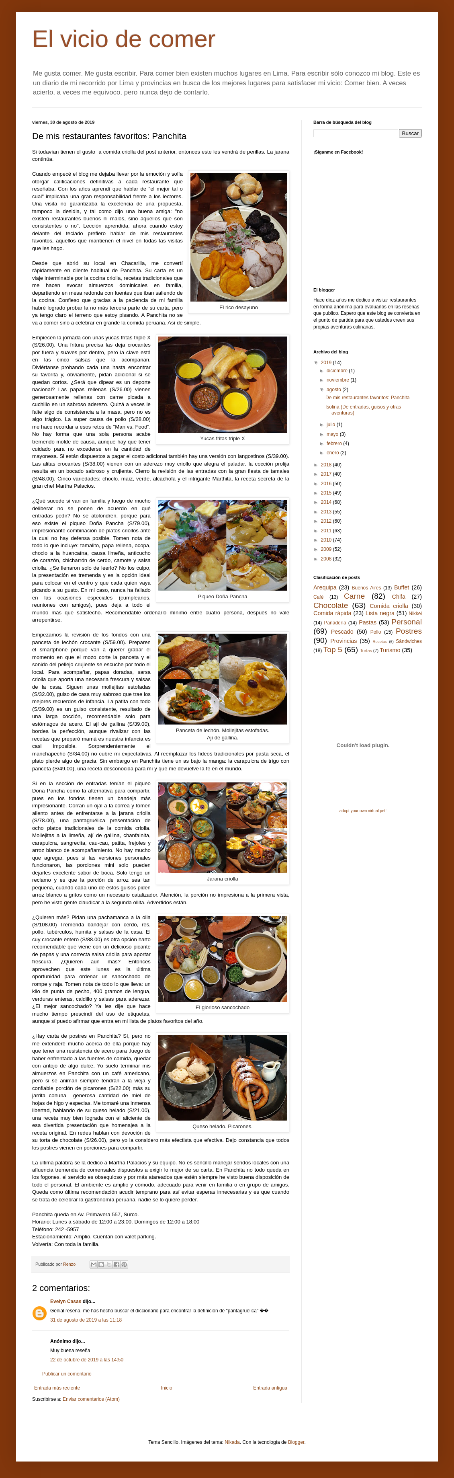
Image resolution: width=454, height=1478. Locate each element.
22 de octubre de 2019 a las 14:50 (86, 1360)
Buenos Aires (366, 588)
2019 (327, 362)
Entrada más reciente (57, 1388)
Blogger (296, 1442)
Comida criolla (389, 606)
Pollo (375, 632)
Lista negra (380, 613)
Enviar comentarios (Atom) (91, 1399)
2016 (327, 484)
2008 (327, 559)
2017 (327, 474)
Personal (406, 622)
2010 (327, 540)
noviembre (338, 380)
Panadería (335, 623)
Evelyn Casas (65, 1301)
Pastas (367, 622)
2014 (327, 502)
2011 (327, 531)
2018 (327, 465)
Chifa (399, 596)
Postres (409, 631)
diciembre (338, 371)
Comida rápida (332, 613)
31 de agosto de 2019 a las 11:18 (86, 1320)
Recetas (380, 641)
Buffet (401, 587)
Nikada (232, 1442)
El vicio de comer (124, 38)
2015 (327, 493)
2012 (327, 521)
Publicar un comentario (67, 1374)
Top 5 (332, 649)
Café (318, 597)
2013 (327, 512)
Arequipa (325, 587)
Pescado (342, 631)
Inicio (166, 1388)
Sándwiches (409, 641)
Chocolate (330, 605)
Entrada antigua (270, 1388)
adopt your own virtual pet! (363, 811)
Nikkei (415, 613)
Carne (354, 596)
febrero (335, 443)
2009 (327, 549)
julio (332, 424)
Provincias (343, 641)
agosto (334, 389)
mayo (333, 434)
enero (333, 453)
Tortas (366, 650)
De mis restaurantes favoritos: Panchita (367, 397)
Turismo (390, 650)
